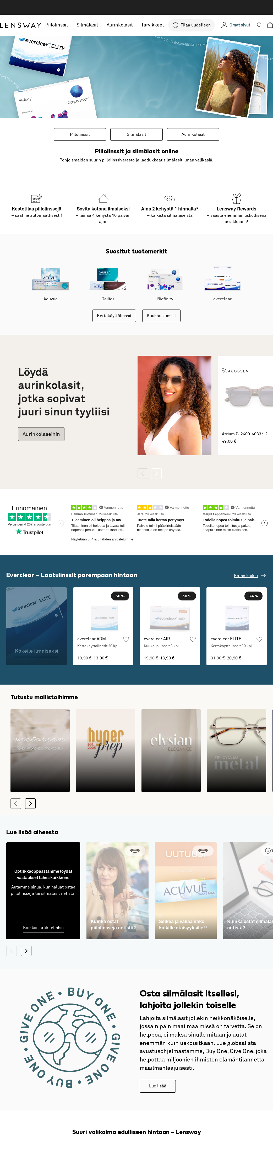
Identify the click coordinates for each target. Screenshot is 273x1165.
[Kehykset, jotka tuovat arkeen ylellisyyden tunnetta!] (171, 767)
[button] (191, 25)
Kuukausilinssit (161, 316)
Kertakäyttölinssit (114, 316)
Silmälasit (87, 25)
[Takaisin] (143, 473)
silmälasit (172, 160)
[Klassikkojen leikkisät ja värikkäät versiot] (105, 767)
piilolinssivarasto (118, 160)
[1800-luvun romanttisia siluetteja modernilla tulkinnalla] (40, 767)
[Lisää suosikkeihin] (126, 661)
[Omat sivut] (235, 25)
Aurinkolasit (120, 25)
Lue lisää (157, 1103)
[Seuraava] (156, 473)
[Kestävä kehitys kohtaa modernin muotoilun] (236, 767)
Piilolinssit (56, 25)
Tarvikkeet (152, 25)
